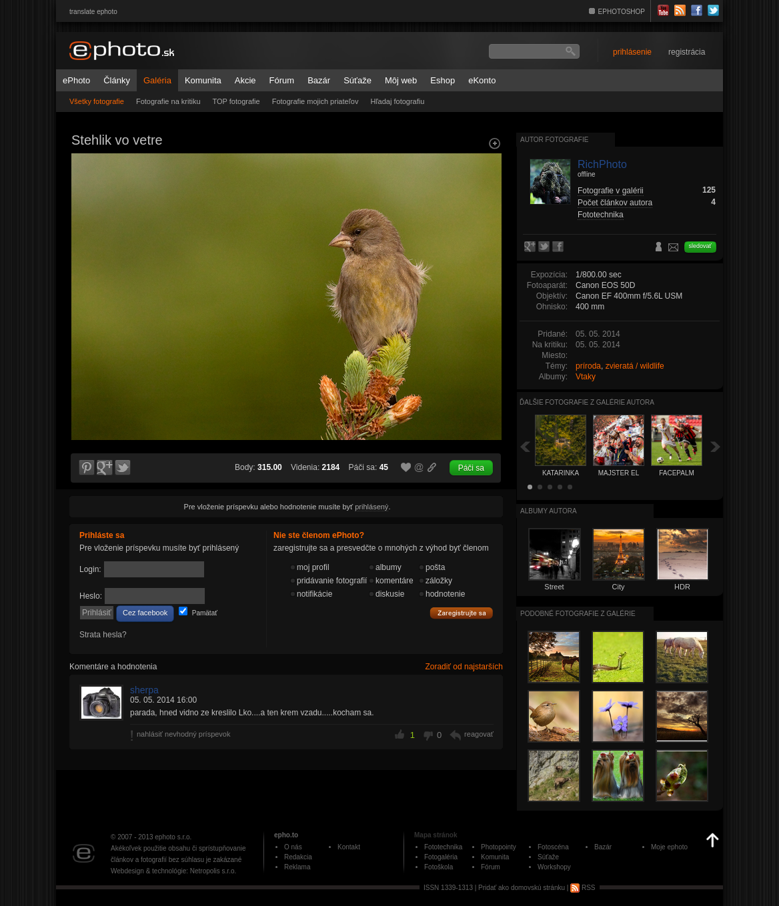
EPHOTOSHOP (621, 11)
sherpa (144, 690)
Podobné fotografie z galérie (578, 613)
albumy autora (548, 511)
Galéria (157, 80)
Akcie (245, 80)
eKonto (482, 80)
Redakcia (298, 857)
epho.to (286, 835)
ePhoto (76, 80)
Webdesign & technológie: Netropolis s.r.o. (173, 871)
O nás (293, 847)
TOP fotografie (236, 101)
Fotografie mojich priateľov (315, 101)
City (618, 587)
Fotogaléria (441, 857)
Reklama (297, 867)
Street (554, 587)
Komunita (203, 80)
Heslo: (90, 596)
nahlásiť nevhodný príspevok (184, 734)
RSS (582, 887)
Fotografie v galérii (611, 190)
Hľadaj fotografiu (397, 101)
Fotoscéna (553, 847)
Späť (525, 446)
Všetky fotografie (96, 101)
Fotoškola (438, 867)
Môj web (401, 80)
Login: (90, 569)
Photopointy (498, 847)
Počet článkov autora (615, 202)
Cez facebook (145, 613)
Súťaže (357, 80)
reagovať (479, 734)
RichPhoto (602, 164)
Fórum (282, 80)
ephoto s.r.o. (173, 837)
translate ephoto (93, 11)
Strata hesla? (103, 634)
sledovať (700, 246)
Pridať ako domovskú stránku (521, 887)
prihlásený (371, 507)
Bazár (318, 80)
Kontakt (348, 847)
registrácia (686, 52)
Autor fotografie (554, 139)
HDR (682, 587)
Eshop (442, 80)
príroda (588, 366)
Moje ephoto (669, 847)
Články (116, 80)
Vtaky (586, 376)
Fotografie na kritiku (168, 101)
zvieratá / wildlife (635, 366)
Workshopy (554, 867)
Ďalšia (716, 446)
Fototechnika (601, 214)
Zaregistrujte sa (462, 613)
